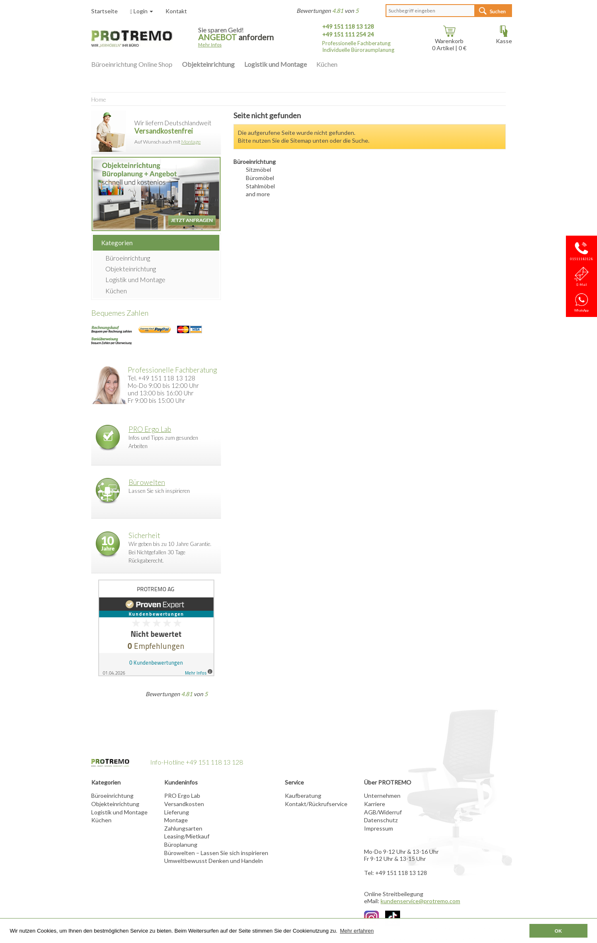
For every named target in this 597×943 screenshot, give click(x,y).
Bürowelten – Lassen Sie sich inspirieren (216, 852)
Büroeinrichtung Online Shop (131, 64)
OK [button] (558, 930)
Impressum (378, 828)
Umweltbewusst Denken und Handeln (213, 860)
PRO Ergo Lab (150, 429)
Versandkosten (184, 803)
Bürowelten (147, 482)
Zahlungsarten (183, 828)
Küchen (326, 64)
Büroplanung (180, 844)
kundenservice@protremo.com (420, 900)
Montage (191, 142)
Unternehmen (382, 795)
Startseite (104, 11)
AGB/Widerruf (383, 812)
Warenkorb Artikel (448, 41)
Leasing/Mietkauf (186, 836)
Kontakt (176, 11)
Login (141, 11)
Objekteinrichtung (208, 64)
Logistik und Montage (275, 64)
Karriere (374, 803)
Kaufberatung (303, 795)
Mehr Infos (210, 44)
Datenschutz (381, 820)
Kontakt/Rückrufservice (316, 803)
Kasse (504, 38)
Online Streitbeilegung (393, 893)
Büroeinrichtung (127, 258)
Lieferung (176, 812)
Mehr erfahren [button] (357, 931)
